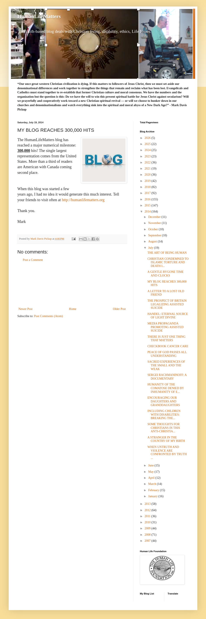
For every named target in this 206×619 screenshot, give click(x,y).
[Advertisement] (72, 284)
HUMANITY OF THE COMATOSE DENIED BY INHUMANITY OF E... (165, 388)
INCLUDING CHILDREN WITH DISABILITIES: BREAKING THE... (163, 414)
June (151, 465)
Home (72, 309)
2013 (148, 503)
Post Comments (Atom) (48, 316)
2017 (148, 193)
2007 (148, 540)
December (154, 217)
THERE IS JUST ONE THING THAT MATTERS (166, 338)
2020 (148, 174)
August (153, 241)
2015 (148, 205)
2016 (148, 199)
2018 (148, 187)
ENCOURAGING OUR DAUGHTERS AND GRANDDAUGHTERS (163, 401)
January (153, 496)
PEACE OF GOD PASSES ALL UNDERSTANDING (167, 354)
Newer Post (25, 309)
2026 (148, 138)
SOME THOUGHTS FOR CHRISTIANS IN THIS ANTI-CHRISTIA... (163, 428)
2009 (148, 528)
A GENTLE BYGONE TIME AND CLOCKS (165, 273)
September (155, 235)
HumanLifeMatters (39, 16)
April (151, 477)
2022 (148, 162)
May (151, 471)
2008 (148, 534)
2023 (148, 156)
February (154, 490)
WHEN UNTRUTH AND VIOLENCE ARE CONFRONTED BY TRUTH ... (167, 452)
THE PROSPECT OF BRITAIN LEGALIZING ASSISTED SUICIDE (166, 304)
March (152, 484)
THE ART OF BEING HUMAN (167, 252)
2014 (148, 211)
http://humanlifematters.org (83, 200)
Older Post (119, 309)
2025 (148, 144)
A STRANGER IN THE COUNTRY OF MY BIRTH (166, 439)
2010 (148, 522)
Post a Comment (33, 260)
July (151, 247)
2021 (148, 168)
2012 (148, 510)
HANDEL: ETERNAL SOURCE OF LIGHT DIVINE (167, 315)
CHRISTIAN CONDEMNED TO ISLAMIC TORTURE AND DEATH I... (167, 262)
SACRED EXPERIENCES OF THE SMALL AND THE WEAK (166, 365)
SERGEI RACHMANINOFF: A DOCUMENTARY (166, 376)
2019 (148, 181)
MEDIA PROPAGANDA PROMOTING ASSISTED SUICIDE (165, 327)
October (153, 229)
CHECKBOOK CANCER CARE (167, 346)
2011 (148, 516)
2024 (148, 150)
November (155, 223)
